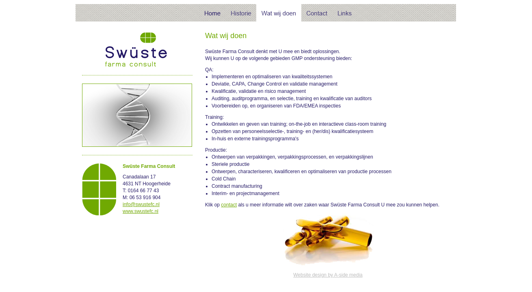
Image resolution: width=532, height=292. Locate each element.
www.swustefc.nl (140, 211)
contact (229, 205)
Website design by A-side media (328, 275)
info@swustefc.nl (141, 204)
